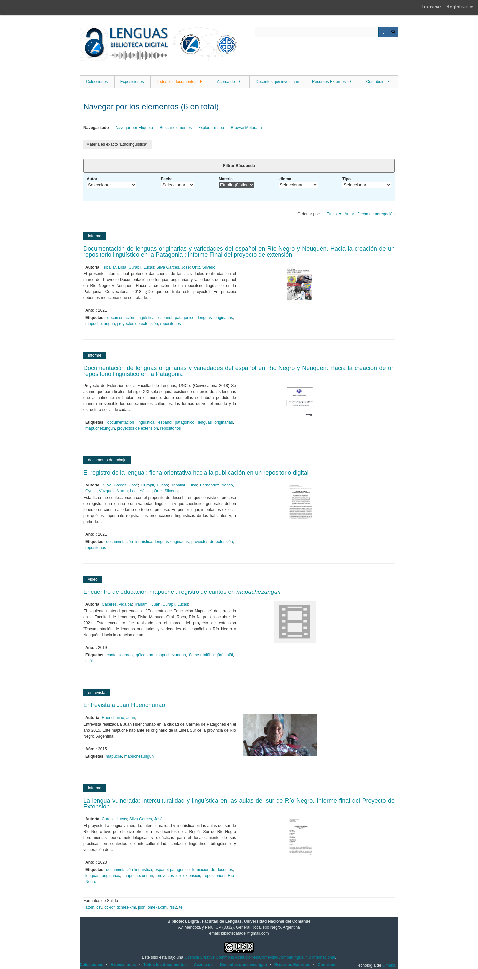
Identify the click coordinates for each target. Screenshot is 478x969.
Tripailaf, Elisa (114, 267)
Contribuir (375, 81)
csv (99, 907)
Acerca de (226, 81)
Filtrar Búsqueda (239, 165)
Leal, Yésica (141, 491)
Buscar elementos (176, 127)
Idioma (285, 179)
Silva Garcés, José (173, 267)
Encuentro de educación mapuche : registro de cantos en (181, 592)
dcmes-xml (126, 907)
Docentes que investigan (277, 81)
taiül (89, 661)
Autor (92, 179)
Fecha (167, 179)
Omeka (388, 965)
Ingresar (432, 6)
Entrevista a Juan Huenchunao (124, 705)
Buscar (393, 32)
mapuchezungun (100, 323)
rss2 (173, 907)
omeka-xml (157, 907)
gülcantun (144, 655)
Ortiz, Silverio (203, 267)
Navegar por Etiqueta (134, 127)
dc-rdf (109, 907)
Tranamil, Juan (147, 604)
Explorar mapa (211, 127)
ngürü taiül (223, 655)
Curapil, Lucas (141, 267)
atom (89, 907)
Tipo (346, 179)
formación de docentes (212, 869)
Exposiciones (132, 81)
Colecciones (97, 81)
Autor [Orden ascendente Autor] (349, 214)
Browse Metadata (246, 127)
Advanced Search (383, 32)
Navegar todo (96, 127)
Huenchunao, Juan (118, 717)
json (141, 907)
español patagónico (176, 317)
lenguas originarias (215, 317)
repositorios (170, 323)
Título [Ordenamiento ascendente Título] (332, 214)
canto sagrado (120, 655)
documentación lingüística (131, 317)
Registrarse (459, 6)
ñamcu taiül (199, 655)
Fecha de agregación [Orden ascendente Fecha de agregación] (376, 214)
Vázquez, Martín (113, 491)
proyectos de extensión (137, 323)
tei (181, 907)
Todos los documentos (176, 81)
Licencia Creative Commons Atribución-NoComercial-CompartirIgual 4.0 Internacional (259, 957)
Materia (226, 179)
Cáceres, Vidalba (117, 604)
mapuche (114, 756)
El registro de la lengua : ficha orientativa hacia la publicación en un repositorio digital (195, 472)
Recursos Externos (329, 81)
